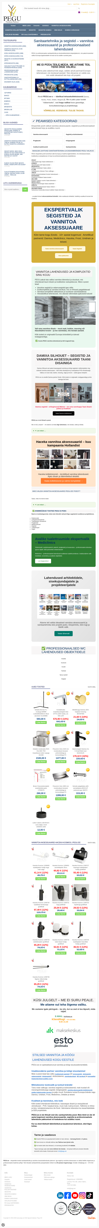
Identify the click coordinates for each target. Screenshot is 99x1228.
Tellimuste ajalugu (49, 1177)
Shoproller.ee (92, 1218)
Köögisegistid (70, 140)
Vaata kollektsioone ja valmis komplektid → (63, 481)
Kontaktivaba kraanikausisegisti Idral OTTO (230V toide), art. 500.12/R (60, 713)
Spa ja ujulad (63, 675)
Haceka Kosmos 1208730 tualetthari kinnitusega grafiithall (41, 905)
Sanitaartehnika (71, 147)
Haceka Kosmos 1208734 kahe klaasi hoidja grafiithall (60, 942)
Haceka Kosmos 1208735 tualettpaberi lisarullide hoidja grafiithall (80, 942)
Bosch (6, 104)
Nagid (33, 529)
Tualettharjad (35, 527)
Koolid (63, 667)
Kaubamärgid (28, 1175)
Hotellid (63, 659)
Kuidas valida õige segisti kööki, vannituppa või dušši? (15, 164)
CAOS (6, 112)
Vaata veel (92, 687)
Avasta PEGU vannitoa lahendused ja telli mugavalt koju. (56, 341)
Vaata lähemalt (64, 633)
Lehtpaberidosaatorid (38, 520)
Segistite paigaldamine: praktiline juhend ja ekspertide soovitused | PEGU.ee (15, 132)
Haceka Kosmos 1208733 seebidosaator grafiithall (41, 941)
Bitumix (7, 98)
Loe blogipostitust (43, 561)
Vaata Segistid (77, 249)
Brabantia (8, 107)
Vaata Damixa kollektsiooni (63, 413)
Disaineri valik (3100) (11, 82)
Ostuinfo (36, 25)
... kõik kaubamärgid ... (12, 115)
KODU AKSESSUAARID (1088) (13, 53)
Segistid (34, 526)
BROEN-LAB (8, 109)
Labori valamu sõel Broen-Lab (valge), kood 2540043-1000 (41, 825)
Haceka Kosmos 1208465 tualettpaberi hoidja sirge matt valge (41, 867)
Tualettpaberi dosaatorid (39, 521)
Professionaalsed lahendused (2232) (11, 71)
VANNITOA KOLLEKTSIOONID (15, 30)
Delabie (54, 100)
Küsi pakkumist (64, 255)
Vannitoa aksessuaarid (40, 134)
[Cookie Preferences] (3, 1225)
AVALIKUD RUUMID (12, 34)
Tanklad (63, 671)
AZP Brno (7, 93)
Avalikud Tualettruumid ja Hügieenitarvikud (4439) (14, 66)
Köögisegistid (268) (11, 63)
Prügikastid (36, 140)
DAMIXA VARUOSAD (72, 30)
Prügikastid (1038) (11, 75)
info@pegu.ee (68, 1016)
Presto (49, 100)
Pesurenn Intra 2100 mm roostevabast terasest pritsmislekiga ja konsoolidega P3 (61, 752)
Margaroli (60, 100)
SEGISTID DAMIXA (45, 30)
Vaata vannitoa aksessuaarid (54, 249)
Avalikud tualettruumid (40, 147)
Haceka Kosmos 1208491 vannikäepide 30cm (60, 866)
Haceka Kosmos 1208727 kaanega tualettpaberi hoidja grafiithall (80, 867)
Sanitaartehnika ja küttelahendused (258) (12, 78)
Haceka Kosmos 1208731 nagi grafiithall (60, 903)
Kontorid (63, 663)
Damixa (86, 97)
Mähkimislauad (36, 524)
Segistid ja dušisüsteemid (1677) (14, 59)
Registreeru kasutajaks (88, 4)
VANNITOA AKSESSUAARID (61, 25)
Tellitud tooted (48, 1179)
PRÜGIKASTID (46, 34)
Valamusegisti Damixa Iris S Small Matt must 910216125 (80, 751)
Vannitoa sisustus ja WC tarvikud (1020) (13, 49)
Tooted (13, 25)
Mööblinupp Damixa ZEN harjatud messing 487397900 (80, 712)
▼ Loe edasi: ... (40, 431)
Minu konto (47, 1175)
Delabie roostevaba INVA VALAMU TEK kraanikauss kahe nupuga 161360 (41, 752)
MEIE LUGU (26, 25)
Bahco (6, 95)
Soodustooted (28, 1177)
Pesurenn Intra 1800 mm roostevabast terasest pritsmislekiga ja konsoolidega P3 (61, 789)
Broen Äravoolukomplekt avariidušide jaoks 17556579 (41, 788)
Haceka (43, 100)
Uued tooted (28, 1179)
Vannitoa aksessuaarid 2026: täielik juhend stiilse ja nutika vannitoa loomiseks (15, 143)
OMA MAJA (58, 30)
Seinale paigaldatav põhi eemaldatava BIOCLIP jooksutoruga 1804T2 (81, 788)
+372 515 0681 (70, 1019)
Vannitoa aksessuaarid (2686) (15, 46)
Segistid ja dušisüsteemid (74, 134)
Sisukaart (27, 1182)
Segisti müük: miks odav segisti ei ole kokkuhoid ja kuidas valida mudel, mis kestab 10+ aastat (15, 154)
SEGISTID (32, 30)
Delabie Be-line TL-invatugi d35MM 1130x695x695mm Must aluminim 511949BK (41, 713)
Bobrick (7, 101)
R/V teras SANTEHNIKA (29, 34)
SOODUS (45, 25)
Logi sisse (76, 4)
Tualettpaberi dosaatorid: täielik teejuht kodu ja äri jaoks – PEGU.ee (15, 174)
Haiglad (63, 679)
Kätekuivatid (35, 518)
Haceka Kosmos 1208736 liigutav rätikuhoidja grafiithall (41, 979)
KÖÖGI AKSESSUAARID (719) (13, 56)
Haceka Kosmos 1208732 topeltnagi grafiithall (80, 903)
